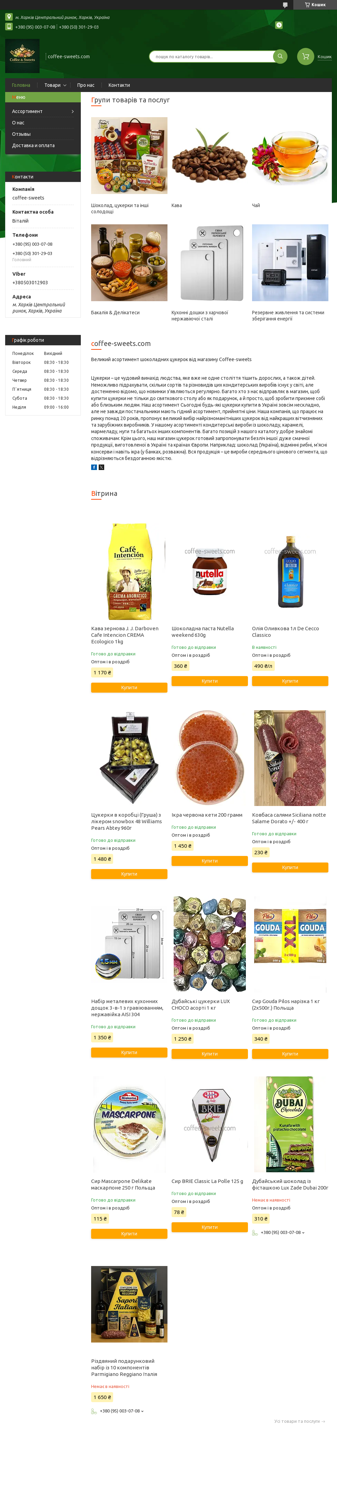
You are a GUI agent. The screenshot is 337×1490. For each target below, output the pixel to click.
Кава (177, 205)
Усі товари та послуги (297, 1421)
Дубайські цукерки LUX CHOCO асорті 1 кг (201, 1004)
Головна (21, 85)
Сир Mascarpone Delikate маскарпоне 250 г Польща (123, 1184)
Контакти (119, 85)
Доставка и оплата (33, 145)
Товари (52, 85)
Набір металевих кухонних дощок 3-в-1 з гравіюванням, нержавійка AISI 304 (127, 1007)
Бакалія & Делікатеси (115, 312)
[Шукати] (280, 56)
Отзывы (21, 134)
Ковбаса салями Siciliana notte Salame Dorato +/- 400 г (289, 818)
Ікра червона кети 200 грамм (207, 815)
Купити (129, 687)
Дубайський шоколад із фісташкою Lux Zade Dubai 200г (290, 1184)
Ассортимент (27, 111)
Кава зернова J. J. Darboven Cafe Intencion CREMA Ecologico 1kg (125, 634)
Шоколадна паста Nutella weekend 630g (203, 631)
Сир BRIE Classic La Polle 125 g (207, 1181)
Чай (256, 205)
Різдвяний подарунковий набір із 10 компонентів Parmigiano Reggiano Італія (124, 1367)
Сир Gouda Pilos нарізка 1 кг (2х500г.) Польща (286, 1004)
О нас (18, 122)
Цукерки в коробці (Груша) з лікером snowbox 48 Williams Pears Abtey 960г (126, 821)
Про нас (86, 85)
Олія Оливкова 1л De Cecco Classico (285, 631)
